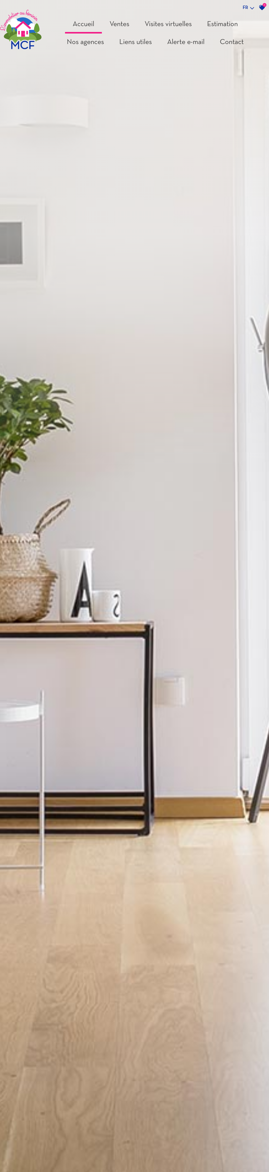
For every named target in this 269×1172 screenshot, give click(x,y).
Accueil (83, 24)
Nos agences (85, 42)
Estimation (222, 24)
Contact (232, 42)
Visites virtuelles (168, 24)
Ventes (119, 24)
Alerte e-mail (186, 42)
